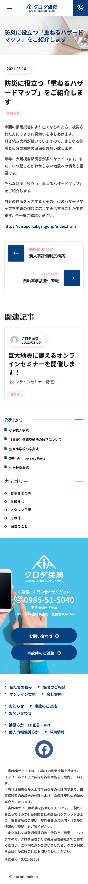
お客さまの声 (21, 493)
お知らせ (13, 113)
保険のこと (19, 526)
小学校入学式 (19, 430)
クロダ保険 (24, 339)
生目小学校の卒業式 (24, 449)
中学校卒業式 (19, 467)
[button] (44, 635)
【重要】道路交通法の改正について (35, 439)
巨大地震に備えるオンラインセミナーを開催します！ (41, 363)
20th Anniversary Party (27, 458)
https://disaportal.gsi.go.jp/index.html (40, 226)
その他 (16, 518)
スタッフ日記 (21, 509)
